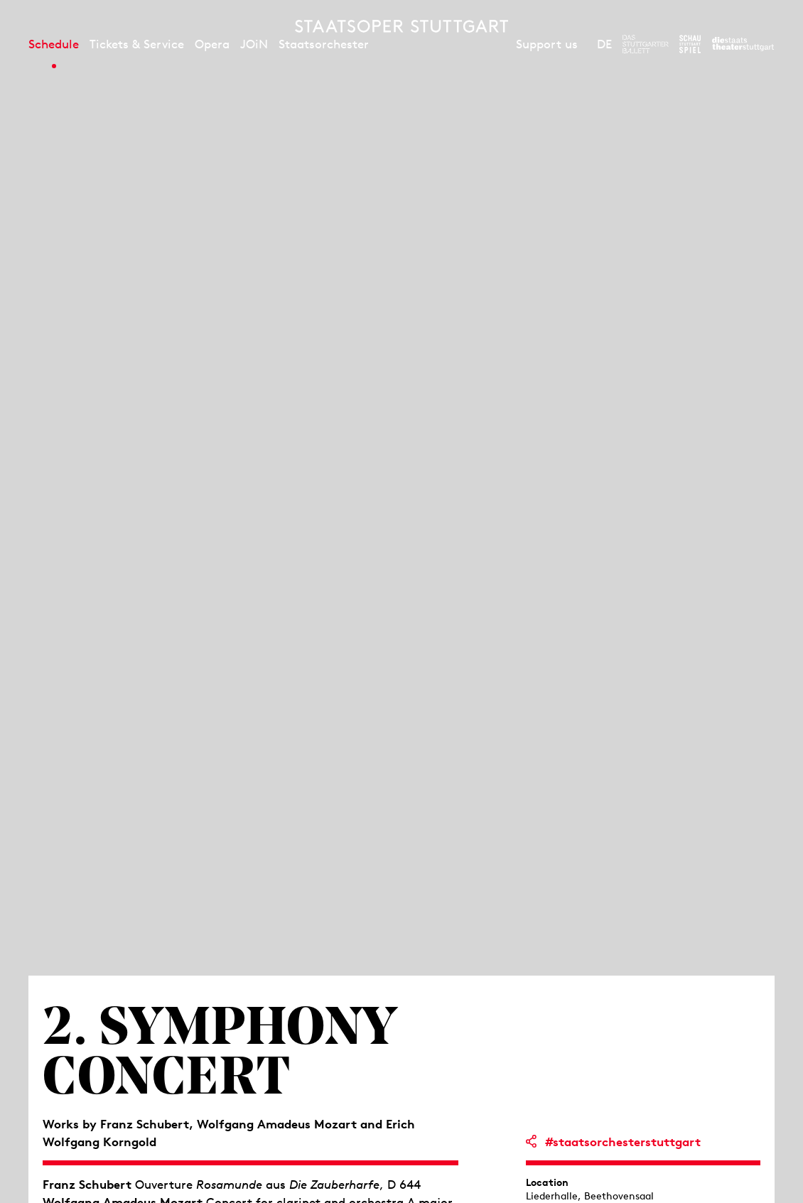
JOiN (254, 44)
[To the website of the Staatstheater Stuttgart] (743, 44)
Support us (547, 44)
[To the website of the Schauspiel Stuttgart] (690, 44)
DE (604, 44)
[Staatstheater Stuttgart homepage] (401, 26)
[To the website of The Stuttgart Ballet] (646, 44)
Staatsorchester (324, 44)
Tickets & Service (137, 44)
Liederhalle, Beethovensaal (590, 1195)
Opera (212, 44)
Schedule (53, 44)
